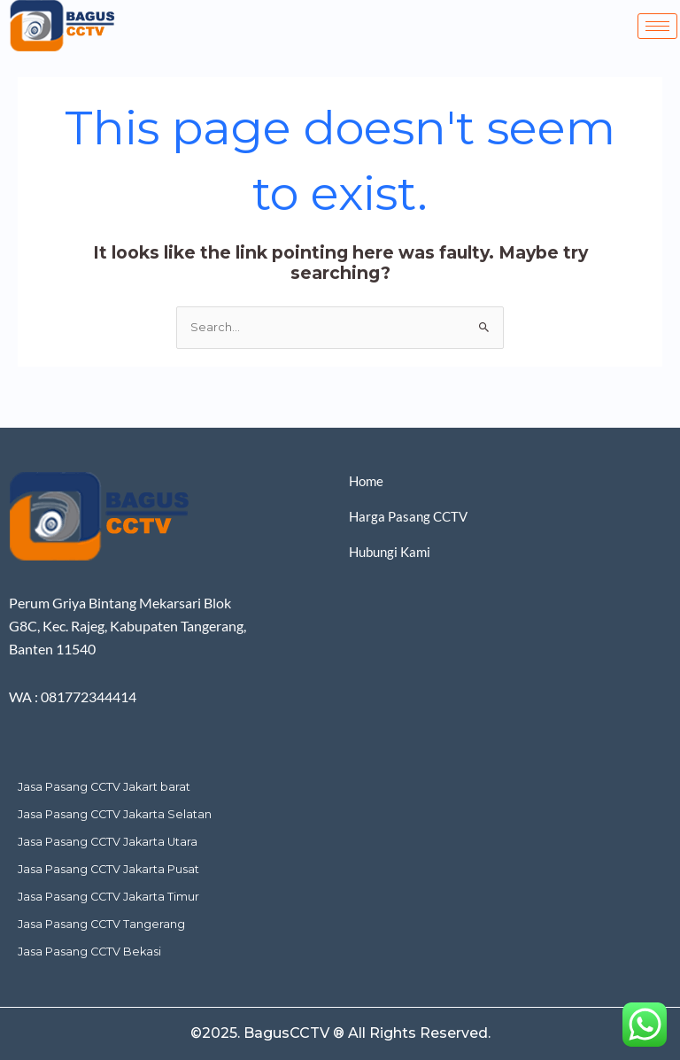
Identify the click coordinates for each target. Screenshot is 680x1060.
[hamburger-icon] (657, 26)
